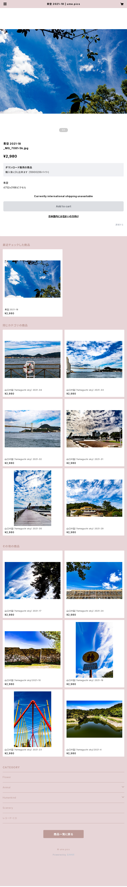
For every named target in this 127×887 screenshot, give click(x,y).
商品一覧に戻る (63, 834)
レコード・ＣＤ (10, 818)
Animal (7, 787)
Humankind (9, 797)
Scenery (8, 807)
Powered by (63, 854)
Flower (7, 777)
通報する (119, 224)
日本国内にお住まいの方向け (63, 216)
